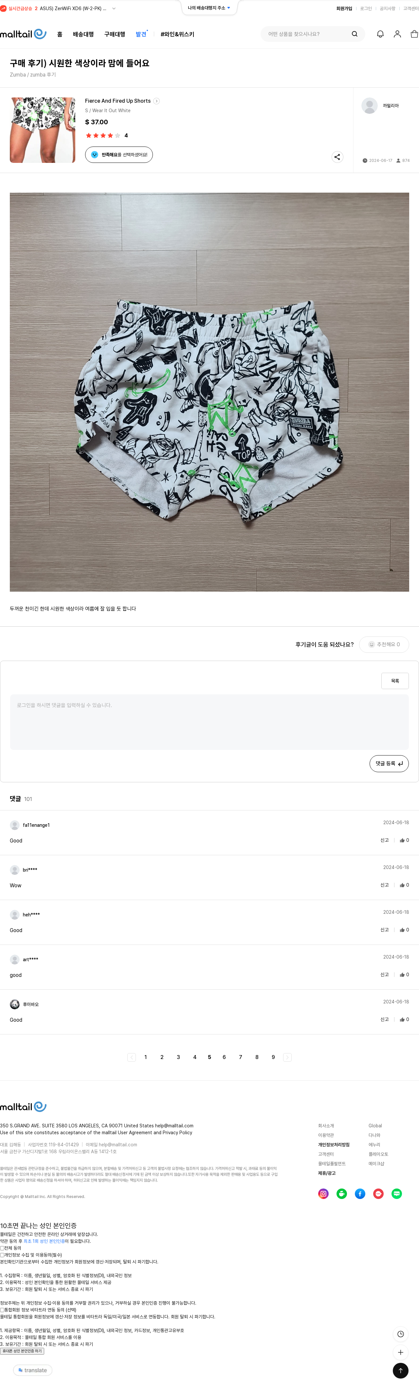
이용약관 (326, 1135)
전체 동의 (10, 1248)
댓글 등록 (390, 763)
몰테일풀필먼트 (332, 1163)
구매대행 (114, 34)
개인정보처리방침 (334, 1144)
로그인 (366, 8)
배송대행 (83, 34)
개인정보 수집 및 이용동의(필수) (31, 1255)
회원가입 (344, 8)
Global (375, 1125)
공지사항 (387, 8)
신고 (380, 840)
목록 (395, 681)
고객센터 (411, 8)
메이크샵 (376, 1163)
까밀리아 (391, 105)
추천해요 (384, 644)
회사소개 (326, 1125)
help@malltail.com (118, 1144)
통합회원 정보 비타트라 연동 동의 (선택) (38, 1309)
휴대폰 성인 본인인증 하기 (22, 1351)
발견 (141, 34)
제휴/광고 (327, 1173)
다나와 (374, 1135)
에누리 (374, 1144)
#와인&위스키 (177, 34)
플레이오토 (378, 1154)
